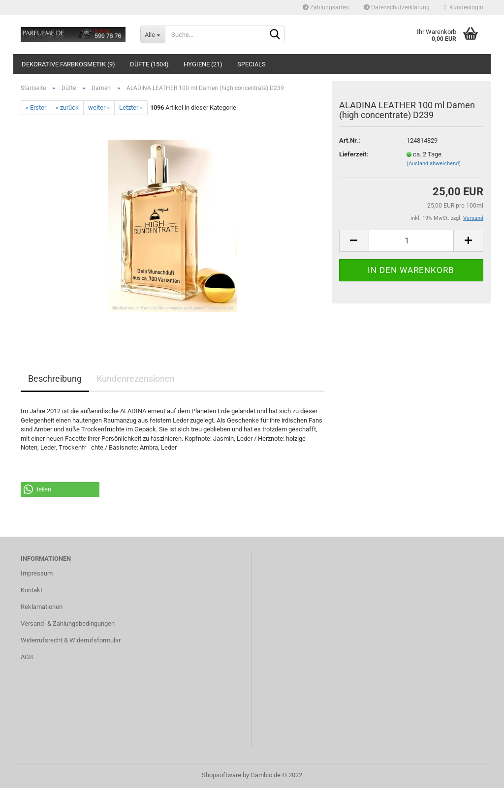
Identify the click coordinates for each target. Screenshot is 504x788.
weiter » (99, 107)
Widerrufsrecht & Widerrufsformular (71, 640)
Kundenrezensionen (135, 378)
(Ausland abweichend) (434, 163)
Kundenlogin (463, 7)
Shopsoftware (221, 775)
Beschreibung (55, 378)
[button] (60, 489)
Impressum (37, 573)
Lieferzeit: (353, 154)
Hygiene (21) (203, 64)
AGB (27, 657)
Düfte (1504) (149, 64)
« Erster (36, 107)
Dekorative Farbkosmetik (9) (68, 64)
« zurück (67, 107)
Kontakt (31, 590)
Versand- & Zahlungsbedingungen (68, 623)
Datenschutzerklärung (397, 7)
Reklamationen (42, 606)
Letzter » (131, 107)
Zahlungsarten (326, 7)
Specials (251, 64)
